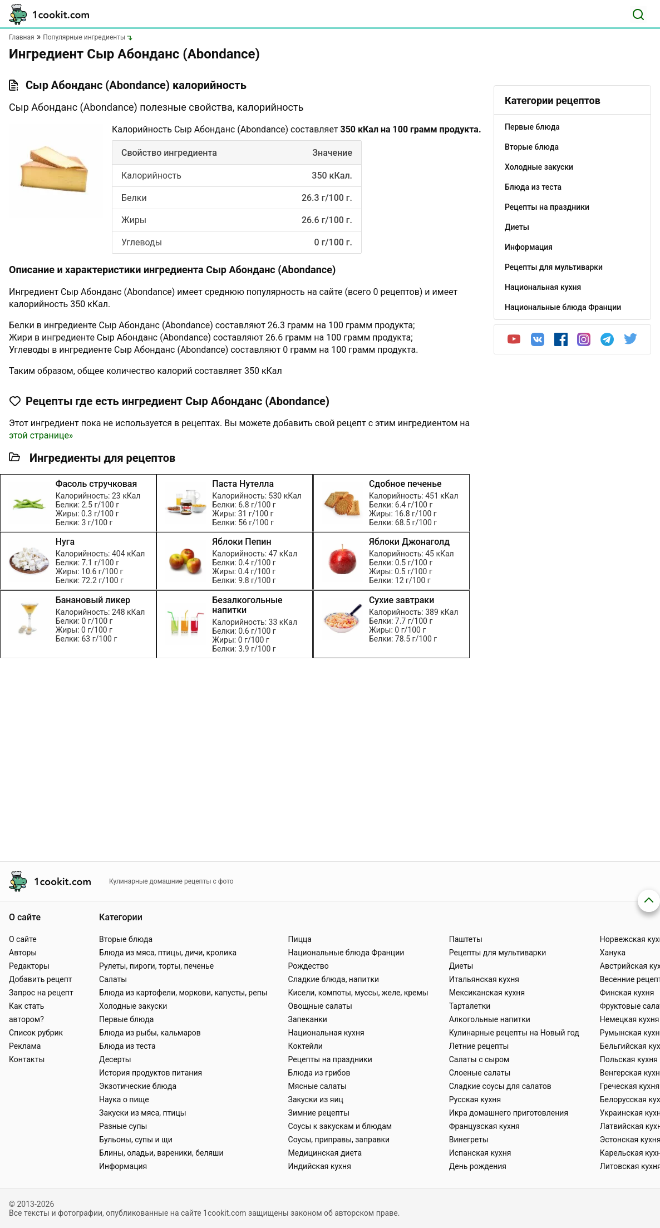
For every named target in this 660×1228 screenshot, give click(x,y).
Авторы (23, 952)
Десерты (115, 1059)
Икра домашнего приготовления (508, 1112)
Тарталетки (470, 1006)
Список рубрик (36, 1032)
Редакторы (29, 965)
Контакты (27, 1059)
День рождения (477, 1166)
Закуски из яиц (315, 1099)
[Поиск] (638, 14)
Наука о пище (124, 1099)
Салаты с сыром (479, 1059)
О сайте (23, 939)
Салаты (113, 979)
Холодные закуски (133, 1006)
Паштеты (465, 939)
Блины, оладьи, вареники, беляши (161, 1152)
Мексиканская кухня (487, 992)
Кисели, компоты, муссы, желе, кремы (358, 992)
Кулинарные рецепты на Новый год (514, 1032)
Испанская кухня (480, 1152)
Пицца (300, 939)
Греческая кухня (629, 1086)
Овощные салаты (320, 1006)
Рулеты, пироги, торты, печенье (156, 965)
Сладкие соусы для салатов (500, 1086)
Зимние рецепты (319, 1112)
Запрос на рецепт (41, 992)
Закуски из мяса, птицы (142, 1112)
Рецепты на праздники (330, 1059)
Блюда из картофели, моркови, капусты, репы (183, 992)
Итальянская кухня (484, 979)
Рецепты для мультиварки (497, 952)
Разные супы (123, 1126)
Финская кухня (627, 992)
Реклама (25, 1046)
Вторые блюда (125, 939)
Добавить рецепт (40, 979)
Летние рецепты (479, 1046)
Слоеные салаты (480, 1072)
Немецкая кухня (629, 1019)
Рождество (308, 965)
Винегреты (469, 1139)
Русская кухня (475, 1099)
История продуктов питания (150, 1072)
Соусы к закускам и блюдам (340, 1126)
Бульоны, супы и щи (136, 1139)
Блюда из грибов (319, 1072)
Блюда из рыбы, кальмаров (150, 1032)
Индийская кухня (319, 1166)
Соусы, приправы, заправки (339, 1139)
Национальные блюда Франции (346, 952)
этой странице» (41, 435)
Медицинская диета (325, 1152)
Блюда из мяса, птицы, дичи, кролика (168, 952)
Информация (123, 1166)
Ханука (612, 952)
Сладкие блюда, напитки (334, 979)
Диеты (461, 965)
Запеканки (307, 1019)
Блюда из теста (127, 1046)
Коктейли (305, 1046)
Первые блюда (126, 1019)
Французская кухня (484, 1126)
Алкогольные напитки (489, 1019)
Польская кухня (629, 1059)
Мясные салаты (317, 1086)
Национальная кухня (326, 1032)
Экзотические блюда (137, 1086)
